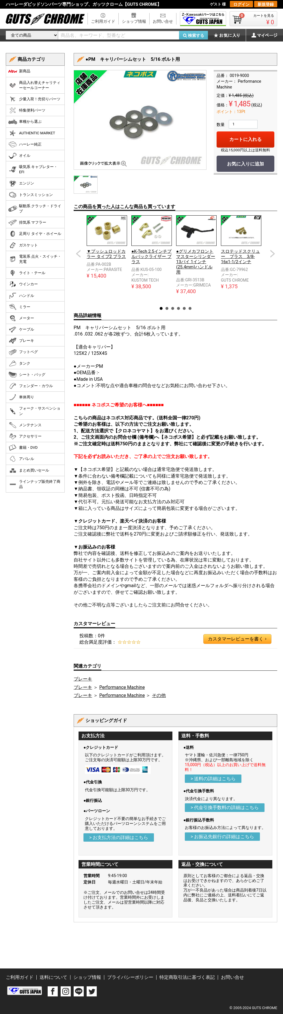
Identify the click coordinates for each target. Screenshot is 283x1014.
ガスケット (23, 245)
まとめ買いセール (28, 470)
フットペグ (23, 352)
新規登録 (266, 4)
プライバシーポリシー (130, 977)
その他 (159, 695)
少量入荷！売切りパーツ (34, 99)
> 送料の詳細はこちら (213, 778)
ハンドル (21, 296)
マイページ (261, 35)
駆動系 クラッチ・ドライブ (34, 208)
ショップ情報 (134, 21)
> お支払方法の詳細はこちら (118, 837)
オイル (19, 156)
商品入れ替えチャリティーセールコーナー (34, 85)
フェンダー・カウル (30, 386)
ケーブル (21, 329)
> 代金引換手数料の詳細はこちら (225, 807)
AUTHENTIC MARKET (31, 133)
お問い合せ (163, 21)
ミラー (19, 307)
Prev (78, 253)
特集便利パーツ (26, 110)
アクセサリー (25, 436)
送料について (53, 977)
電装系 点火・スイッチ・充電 (34, 259)
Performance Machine (122, 687)
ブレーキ (83, 679)
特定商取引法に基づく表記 (187, 977)
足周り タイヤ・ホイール (34, 234)
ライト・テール (26, 273)
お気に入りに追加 (245, 164)
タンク (19, 363)
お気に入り (229, 35)
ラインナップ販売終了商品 (34, 484)
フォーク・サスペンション (34, 411)
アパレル (21, 459)
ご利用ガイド (103, 21)
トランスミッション (30, 195)
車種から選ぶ (25, 122)
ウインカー (23, 284)
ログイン (241, 4)
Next (272, 253)
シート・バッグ (26, 375)
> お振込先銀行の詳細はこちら (222, 836)
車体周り (21, 397)
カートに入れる (245, 139)
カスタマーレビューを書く (237, 639)
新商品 (19, 71)
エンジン (21, 183)
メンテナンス (25, 425)
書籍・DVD (23, 448)
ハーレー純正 (25, 144)
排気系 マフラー (27, 222)
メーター (21, 318)
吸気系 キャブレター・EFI (32, 169)
